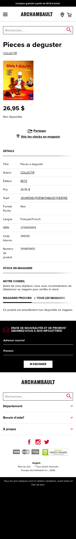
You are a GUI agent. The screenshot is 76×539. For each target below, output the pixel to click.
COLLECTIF (10, 53)
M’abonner (38, 364)
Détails (8, 151)
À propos (9, 429)
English (36, 463)
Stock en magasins (17, 268)
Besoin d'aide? (13, 417)
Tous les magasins (51, 298)
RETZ (23, 181)
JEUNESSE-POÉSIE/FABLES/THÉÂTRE (43, 198)
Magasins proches (17, 298)
